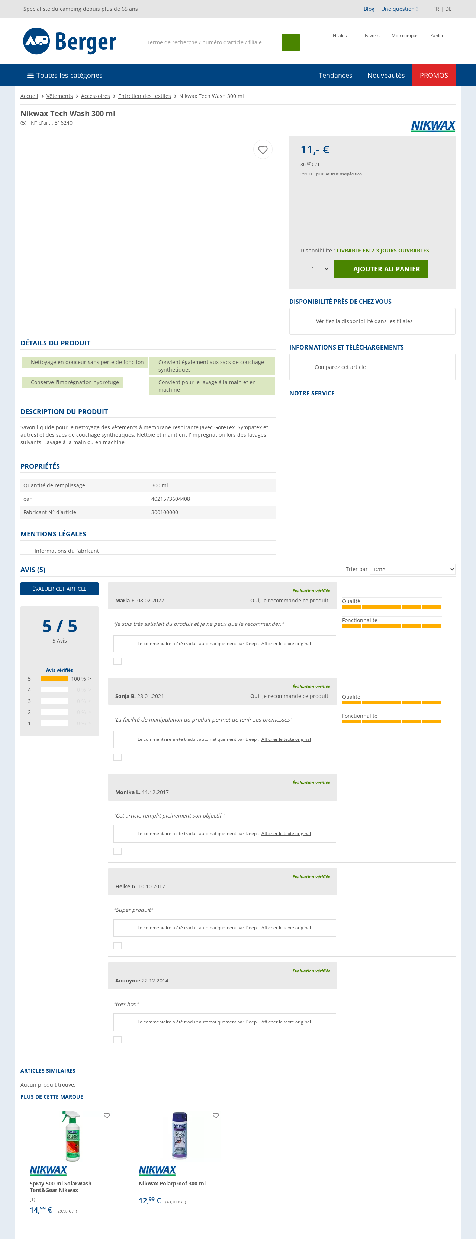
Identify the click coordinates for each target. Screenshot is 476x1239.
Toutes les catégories (69, 75)
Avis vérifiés (59, 670)
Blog (369, 8)
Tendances (336, 75)
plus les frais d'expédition (339, 173)
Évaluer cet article (59, 588)
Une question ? (399, 8)
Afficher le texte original (286, 643)
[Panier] (437, 41)
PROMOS (434, 75)
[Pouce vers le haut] (117, 661)
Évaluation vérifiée (311, 590)
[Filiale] (340, 41)
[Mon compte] (405, 41)
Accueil (29, 95)
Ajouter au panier (381, 268)
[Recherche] (213, 42)
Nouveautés (386, 75)
